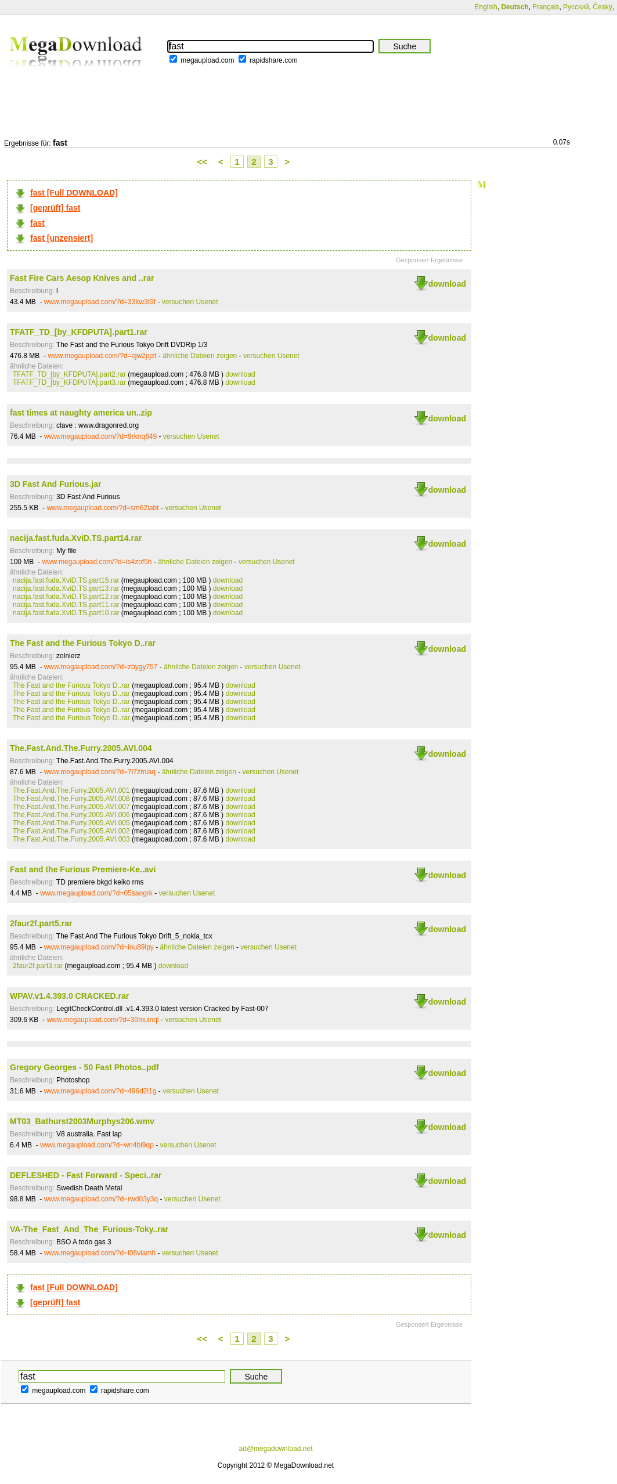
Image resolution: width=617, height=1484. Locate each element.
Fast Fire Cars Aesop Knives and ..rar (82, 278)
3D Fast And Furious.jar (55, 484)
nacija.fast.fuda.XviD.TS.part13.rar (66, 588)
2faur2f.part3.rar (38, 966)
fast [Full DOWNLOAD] (74, 192)
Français (545, 7)
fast (37, 223)
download (447, 283)
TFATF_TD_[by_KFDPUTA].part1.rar (78, 332)
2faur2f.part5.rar (41, 923)
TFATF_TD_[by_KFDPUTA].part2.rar (69, 374)
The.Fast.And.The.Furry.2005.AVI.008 (71, 799)
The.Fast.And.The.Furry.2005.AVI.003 (71, 839)
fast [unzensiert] (61, 238)
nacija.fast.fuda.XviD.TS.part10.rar (66, 613)
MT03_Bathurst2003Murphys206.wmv (82, 1121)
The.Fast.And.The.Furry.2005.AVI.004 (81, 748)
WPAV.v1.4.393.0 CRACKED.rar (69, 996)
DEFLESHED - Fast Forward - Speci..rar (85, 1175)
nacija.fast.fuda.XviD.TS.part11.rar (66, 605)
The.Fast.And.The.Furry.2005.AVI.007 (71, 807)
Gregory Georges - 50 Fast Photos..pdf (84, 1067)
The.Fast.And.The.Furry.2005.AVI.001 (71, 790)
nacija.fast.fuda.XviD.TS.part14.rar (76, 538)
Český (602, 7)
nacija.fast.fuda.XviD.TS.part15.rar (66, 580)
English (485, 7)
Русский (576, 7)
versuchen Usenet (190, 302)
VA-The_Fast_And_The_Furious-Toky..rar (89, 1229)
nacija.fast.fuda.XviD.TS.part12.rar (66, 597)
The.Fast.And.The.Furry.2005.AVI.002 (71, 831)
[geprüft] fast (55, 207)
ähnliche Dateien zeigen (200, 356)
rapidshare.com (274, 60)
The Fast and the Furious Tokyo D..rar (83, 643)
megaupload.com (207, 60)
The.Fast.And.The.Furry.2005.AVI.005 (71, 823)
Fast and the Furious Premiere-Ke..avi (83, 869)
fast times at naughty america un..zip (81, 412)
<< (202, 162)
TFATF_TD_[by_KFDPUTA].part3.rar (69, 382)
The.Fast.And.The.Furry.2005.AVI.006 (71, 815)
